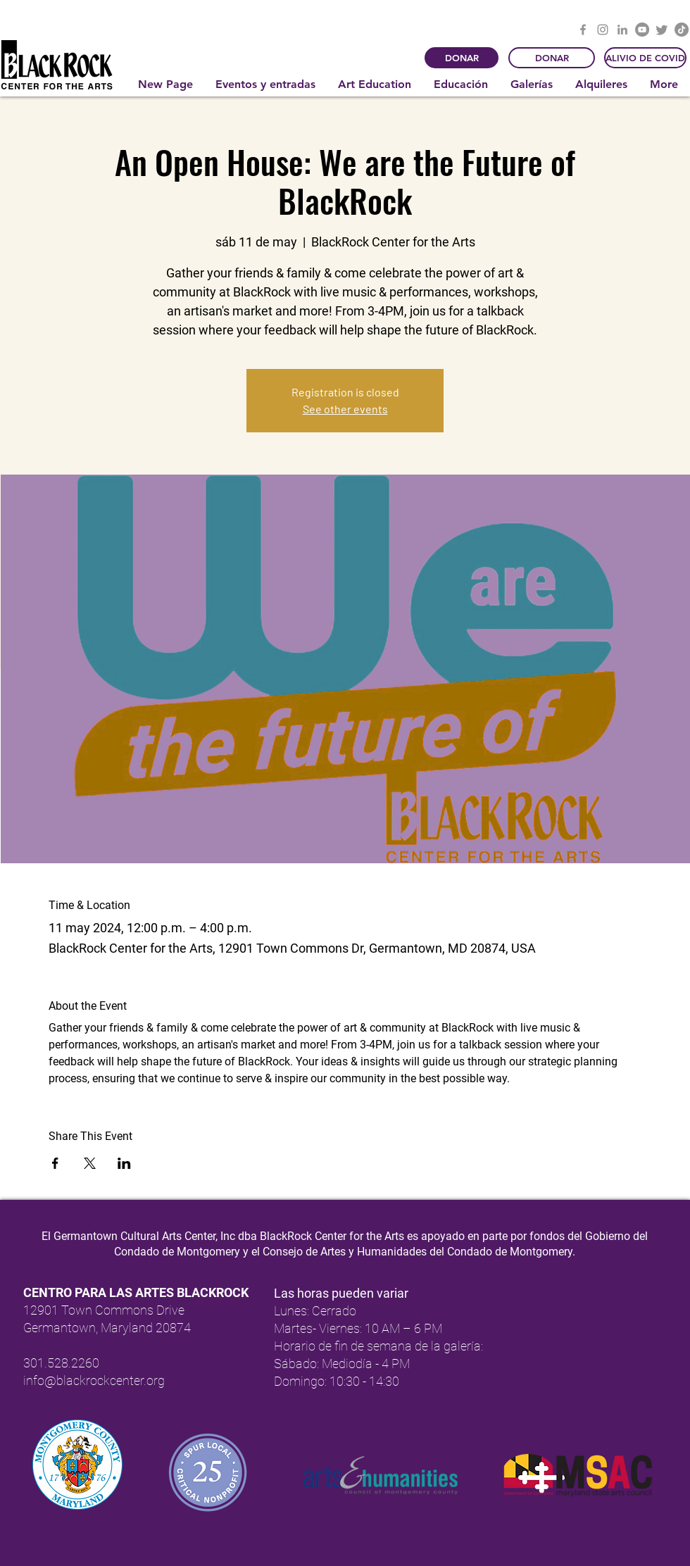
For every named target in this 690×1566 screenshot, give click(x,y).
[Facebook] (583, 30)
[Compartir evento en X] (89, 1163)
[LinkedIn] (622, 30)
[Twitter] (662, 30)
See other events (345, 408)
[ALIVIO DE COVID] (645, 57)
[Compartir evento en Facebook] (55, 1163)
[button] (266, 84)
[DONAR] (461, 57)
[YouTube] (642, 30)
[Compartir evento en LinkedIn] (124, 1163)
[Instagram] (603, 30)
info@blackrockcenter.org (94, 1380)
